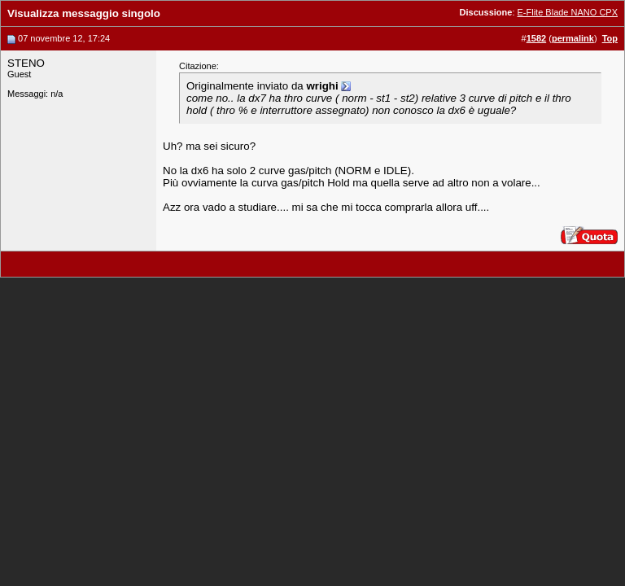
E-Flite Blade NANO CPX (568, 12)
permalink (573, 38)
